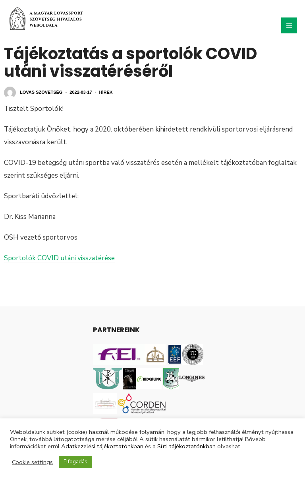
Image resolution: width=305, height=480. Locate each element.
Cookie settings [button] (32, 462)
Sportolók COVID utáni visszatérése (59, 258)
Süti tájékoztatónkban (186, 446)
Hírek (106, 92)
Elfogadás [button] (75, 461)
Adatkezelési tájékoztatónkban (102, 446)
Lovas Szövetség (41, 92)
